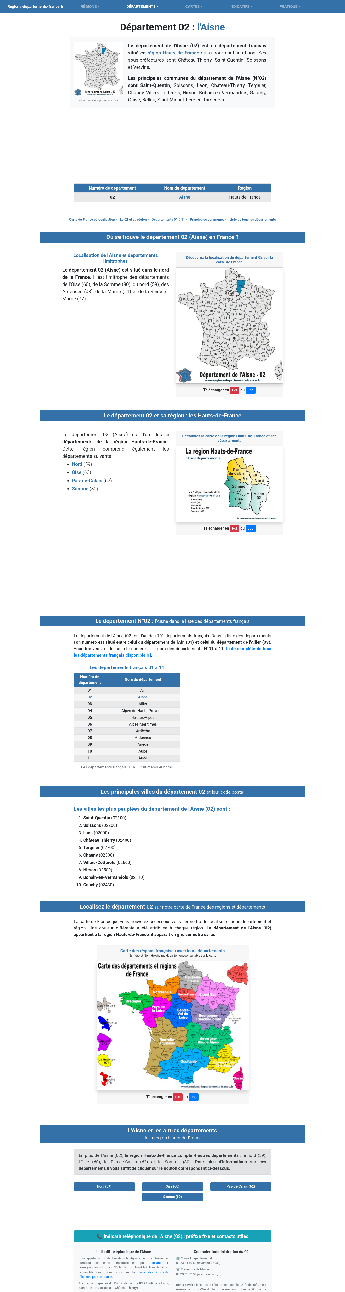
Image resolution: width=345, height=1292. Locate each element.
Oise (76, 472)
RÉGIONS (89, 6)
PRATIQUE (288, 6)
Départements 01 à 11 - (170, 219)
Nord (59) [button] (104, 1186)
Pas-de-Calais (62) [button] (241, 1186)
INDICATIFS (239, 6)
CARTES (192, 6)
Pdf (234, 390)
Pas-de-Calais (88, 480)
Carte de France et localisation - (93, 219)
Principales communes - (208, 219)
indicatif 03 (159, 1263)
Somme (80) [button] (172, 1197)
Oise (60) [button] (172, 1186)
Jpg (250, 390)
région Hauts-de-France (173, 53)
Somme (81, 489)
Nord (78, 464)
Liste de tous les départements (252, 219)
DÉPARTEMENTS (141, 6)
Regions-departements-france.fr (35, 6)
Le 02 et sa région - (135, 219)
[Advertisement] (172, 145)
